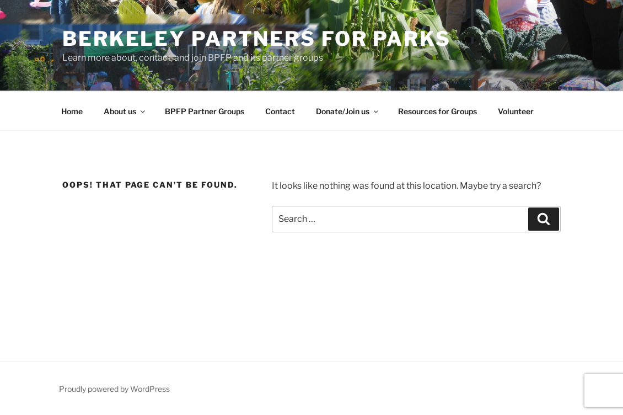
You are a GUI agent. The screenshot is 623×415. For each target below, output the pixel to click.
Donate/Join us (348, 111)
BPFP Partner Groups (204, 111)
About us (125, 111)
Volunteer (516, 111)
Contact (280, 111)
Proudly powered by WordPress (114, 388)
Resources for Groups (437, 111)
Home (72, 111)
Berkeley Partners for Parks (256, 38)
